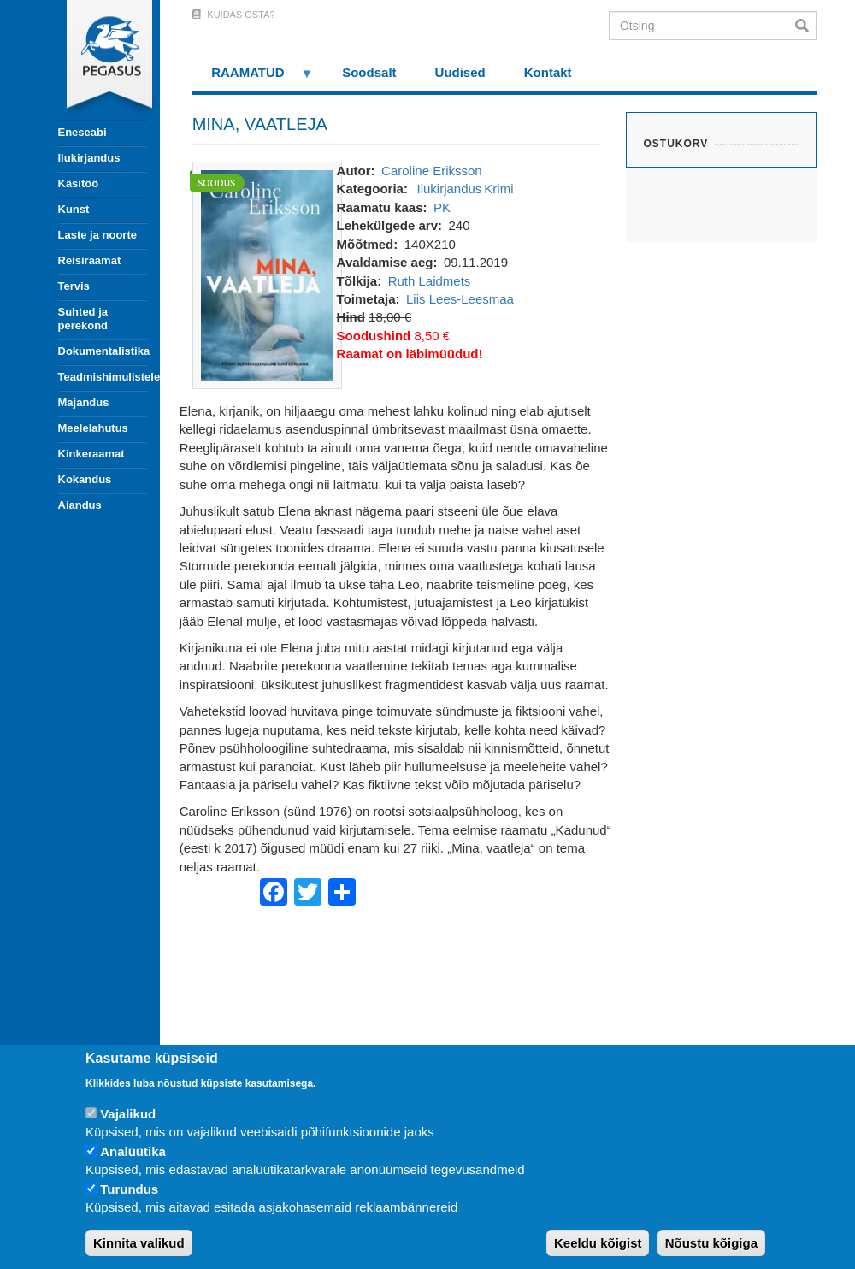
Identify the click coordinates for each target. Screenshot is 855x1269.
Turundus (129, 1189)
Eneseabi (82, 132)
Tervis (74, 286)
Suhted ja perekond (83, 318)
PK (442, 207)
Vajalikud (128, 1114)
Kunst (74, 209)
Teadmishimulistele (102, 376)
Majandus (83, 402)
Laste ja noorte (97, 234)
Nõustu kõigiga (711, 1243)
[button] (267, 274)
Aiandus (80, 505)
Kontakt (548, 72)
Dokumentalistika (102, 351)
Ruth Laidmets (429, 281)
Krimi (498, 188)
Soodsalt (369, 72)
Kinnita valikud (139, 1243)
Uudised (460, 72)
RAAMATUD (253, 78)
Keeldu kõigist (598, 1243)
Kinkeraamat (91, 453)
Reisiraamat (89, 260)
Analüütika (133, 1151)
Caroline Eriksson (431, 170)
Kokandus (85, 479)
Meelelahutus (93, 428)
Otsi (806, 25)
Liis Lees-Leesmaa (460, 299)
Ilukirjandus (89, 157)
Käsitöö (78, 183)
